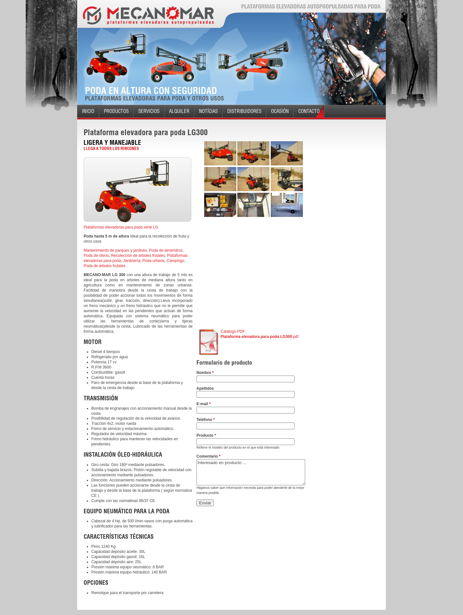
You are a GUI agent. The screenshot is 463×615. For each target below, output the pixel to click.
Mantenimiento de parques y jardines (115, 250)
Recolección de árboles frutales (138, 255)
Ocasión (280, 111)
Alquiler (179, 111)
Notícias (208, 111)
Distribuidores (244, 111)
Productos (116, 111)
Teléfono (205, 419)
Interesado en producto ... (250, 472)
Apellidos (205, 388)
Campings (175, 260)
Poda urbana (153, 260)
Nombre (204, 372)
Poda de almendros (165, 250)
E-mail (203, 404)
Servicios (148, 111)
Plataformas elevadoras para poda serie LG (121, 227)
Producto (206, 435)
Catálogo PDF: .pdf (259, 334)
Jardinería (131, 260)
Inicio (88, 111)
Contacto (309, 111)
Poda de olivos (96, 255)
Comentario (208, 456)
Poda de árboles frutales (104, 266)
